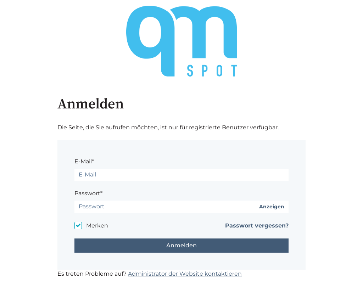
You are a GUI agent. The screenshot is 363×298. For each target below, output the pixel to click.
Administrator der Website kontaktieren (185, 273)
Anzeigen (271, 207)
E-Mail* (84, 161)
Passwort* (88, 193)
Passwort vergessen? (257, 225)
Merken (97, 225)
